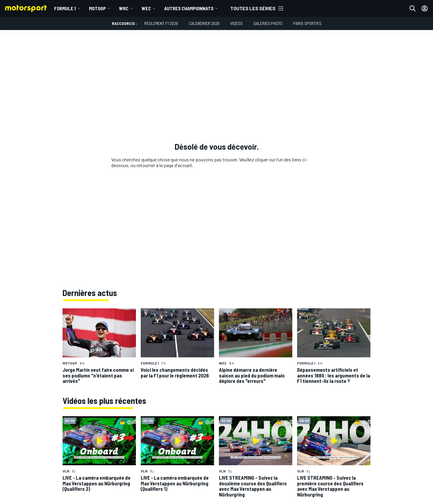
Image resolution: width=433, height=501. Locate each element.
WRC (123, 8)
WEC (146, 8)
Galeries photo (267, 23)
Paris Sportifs (307, 23)
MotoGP (97, 8)
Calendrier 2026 (204, 23)
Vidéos (236, 23)
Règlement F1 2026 (161, 23)
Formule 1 (65, 8)
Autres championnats (188, 8)
